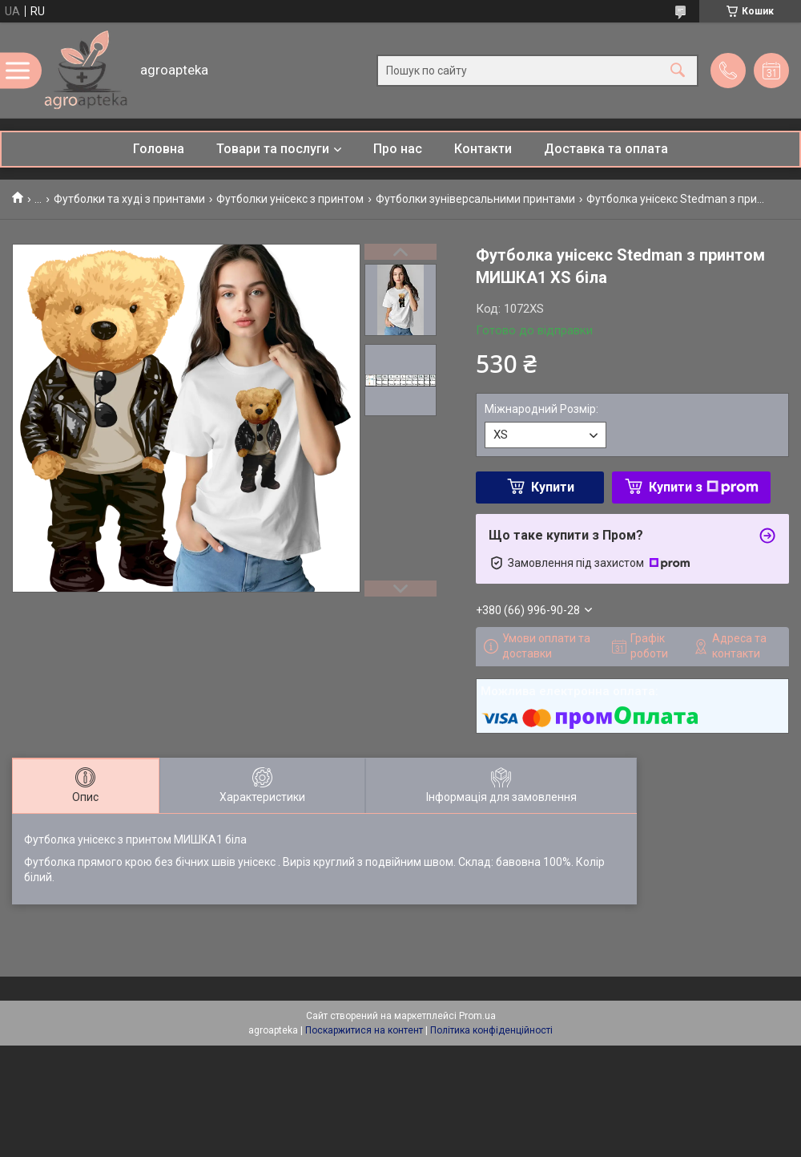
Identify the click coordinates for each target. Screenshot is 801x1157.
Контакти (483, 148)
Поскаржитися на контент (364, 1030)
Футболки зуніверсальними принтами (475, 198)
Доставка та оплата (606, 148)
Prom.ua (477, 1015)
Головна (158, 148)
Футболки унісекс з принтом (290, 198)
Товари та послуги (272, 148)
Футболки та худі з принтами (129, 198)
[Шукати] (677, 70)
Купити (552, 487)
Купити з (704, 487)
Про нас (397, 148)
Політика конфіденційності (491, 1030)
